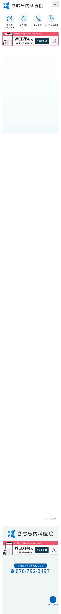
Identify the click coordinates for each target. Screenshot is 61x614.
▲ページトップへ (51, 519)
